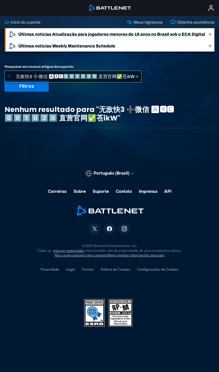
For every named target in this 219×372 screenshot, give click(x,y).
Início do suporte (22, 22)
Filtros (26, 86)
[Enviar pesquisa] (9, 77)
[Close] (210, 34)
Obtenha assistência (192, 22)
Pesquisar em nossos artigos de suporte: (39, 67)
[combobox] (73, 77)
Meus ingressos (145, 22)
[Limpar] (136, 77)
